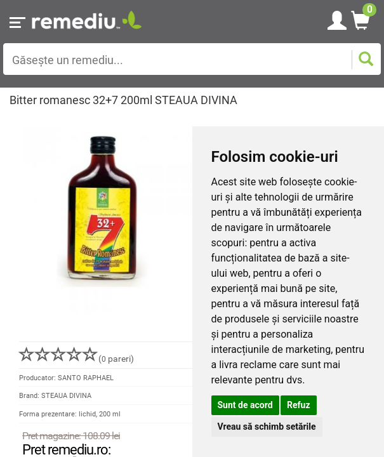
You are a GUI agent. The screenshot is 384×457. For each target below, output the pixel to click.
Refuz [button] (298, 405)
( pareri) (76, 359)
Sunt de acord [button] (245, 405)
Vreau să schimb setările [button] (267, 426)
